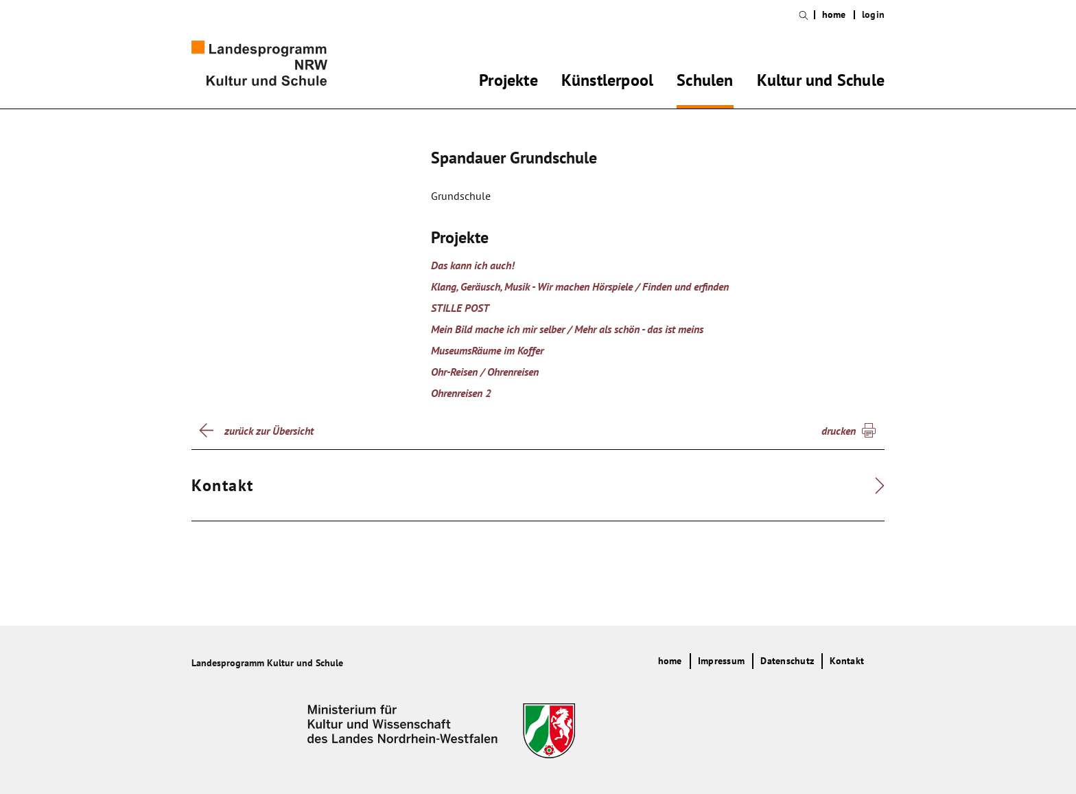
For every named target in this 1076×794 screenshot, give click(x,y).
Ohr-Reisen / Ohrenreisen (485, 371)
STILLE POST (460, 308)
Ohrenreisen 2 (461, 393)
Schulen (705, 82)
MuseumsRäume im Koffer (487, 350)
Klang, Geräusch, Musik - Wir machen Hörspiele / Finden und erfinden (580, 286)
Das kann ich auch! (473, 265)
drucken (838, 431)
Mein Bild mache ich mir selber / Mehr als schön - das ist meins (567, 329)
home (834, 14)
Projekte (508, 82)
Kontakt (847, 661)
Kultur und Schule (821, 82)
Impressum (721, 661)
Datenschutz (787, 661)
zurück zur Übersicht (269, 431)
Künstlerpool (607, 82)
